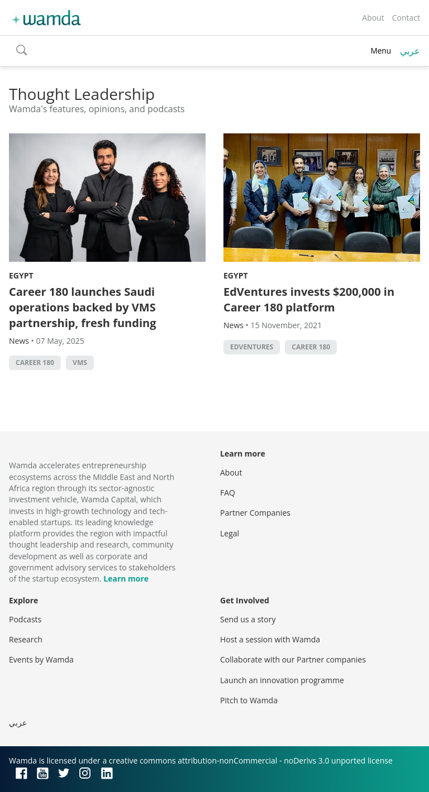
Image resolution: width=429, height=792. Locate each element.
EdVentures (251, 347)
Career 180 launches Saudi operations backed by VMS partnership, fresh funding (82, 307)
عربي (410, 50)
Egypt (21, 275)
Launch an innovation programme (282, 680)
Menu (380, 50)
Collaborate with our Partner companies (293, 659)
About (373, 17)
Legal (229, 533)
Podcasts (25, 619)
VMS (80, 362)
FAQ (227, 492)
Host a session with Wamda (270, 639)
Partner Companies (255, 512)
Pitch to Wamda (249, 700)
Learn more (126, 578)
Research (25, 639)
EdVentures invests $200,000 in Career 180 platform (308, 299)
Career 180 (35, 362)
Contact (406, 17)
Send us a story (247, 619)
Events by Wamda (41, 659)
